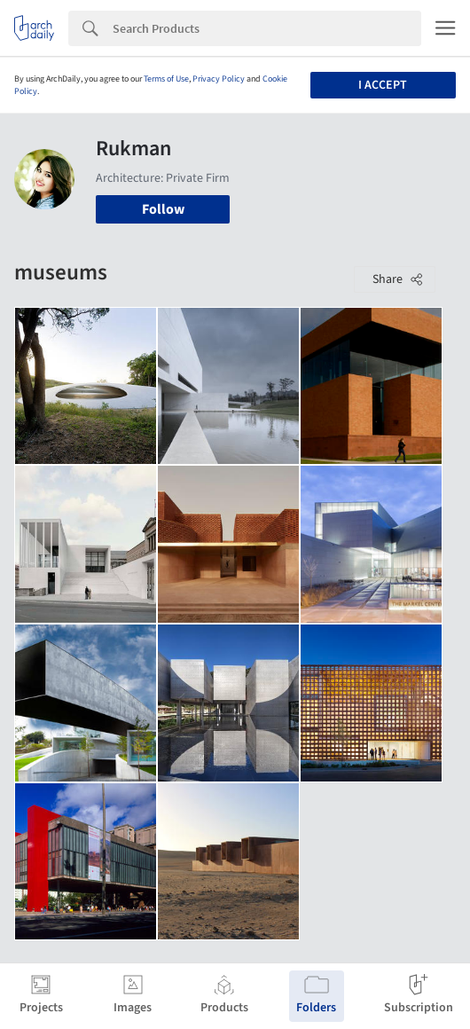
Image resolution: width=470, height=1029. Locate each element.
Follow (163, 209)
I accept (382, 85)
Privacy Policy (218, 79)
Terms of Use (166, 79)
